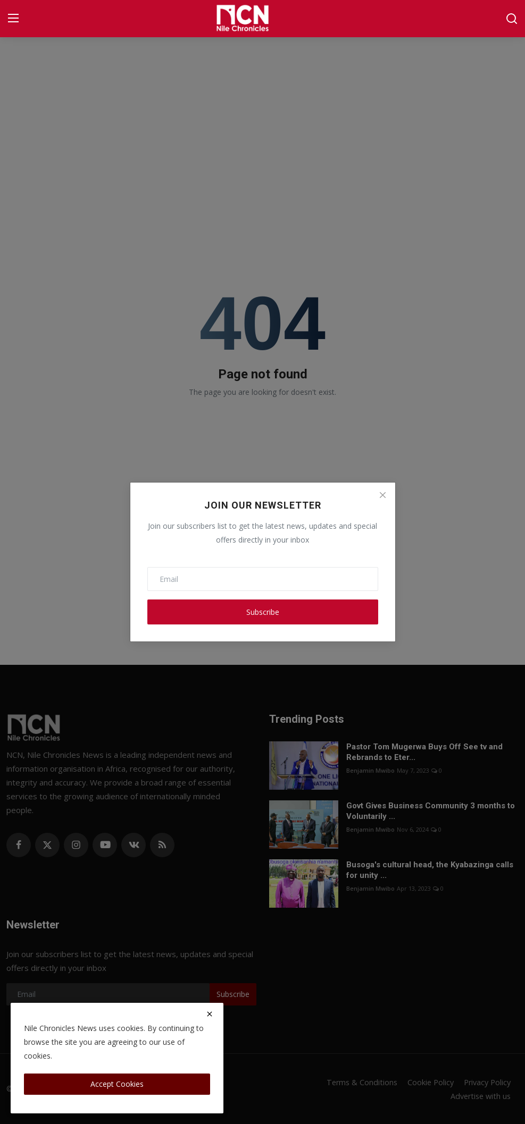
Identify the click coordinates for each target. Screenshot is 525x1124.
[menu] (13, 18)
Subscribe (262, 612)
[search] (511, 18)
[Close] (382, 495)
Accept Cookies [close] (117, 1084)
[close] (209, 1014)
